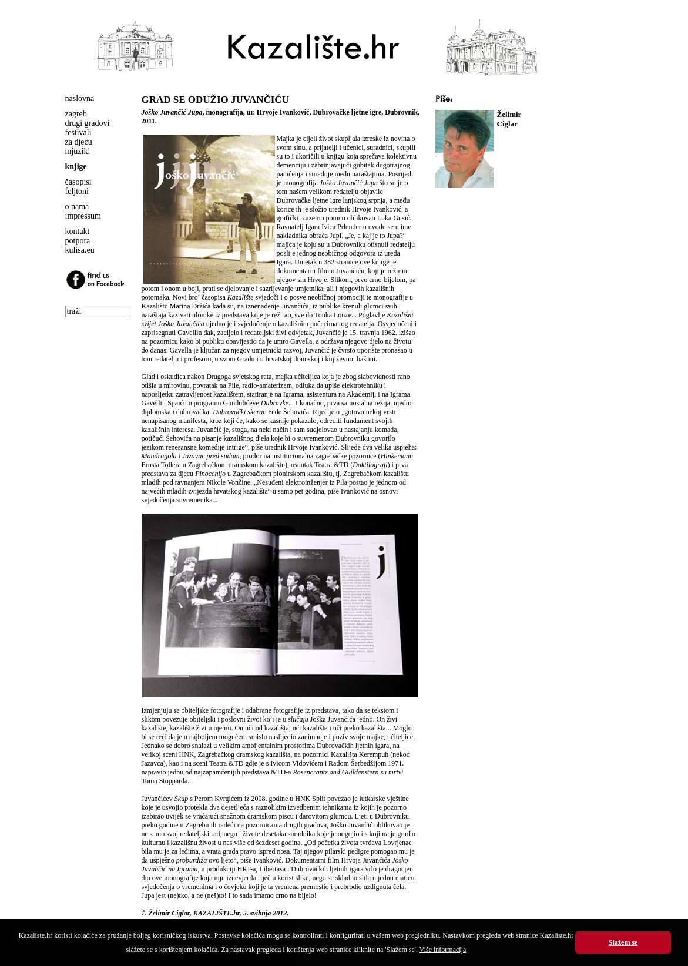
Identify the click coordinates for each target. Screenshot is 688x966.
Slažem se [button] (623, 942)
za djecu (78, 141)
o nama (77, 206)
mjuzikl (77, 151)
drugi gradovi (87, 123)
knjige (76, 166)
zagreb (76, 113)
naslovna (80, 98)
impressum (83, 216)
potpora (77, 240)
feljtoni (77, 191)
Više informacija (443, 949)
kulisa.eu (80, 250)
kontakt (77, 231)
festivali (78, 132)
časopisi (78, 181)
